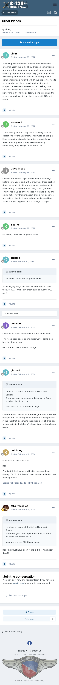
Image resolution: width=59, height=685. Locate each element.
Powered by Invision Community (30, 680)
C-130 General (29, 32)
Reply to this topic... (17, 595)
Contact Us (35, 650)
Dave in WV (18, 168)
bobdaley (16, 450)
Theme (22, 650)
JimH (7, 29)
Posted (23, 57)
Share (29, 612)
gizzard (15, 257)
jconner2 (16, 122)
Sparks (15, 224)
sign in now (18, 583)
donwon (16, 323)
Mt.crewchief (19, 506)
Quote (12, 110)
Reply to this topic (29, 42)
